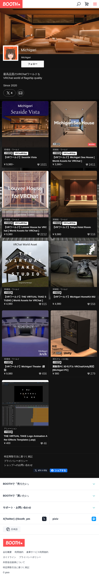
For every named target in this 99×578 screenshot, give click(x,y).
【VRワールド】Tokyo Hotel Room (72, 227)
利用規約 (19, 552)
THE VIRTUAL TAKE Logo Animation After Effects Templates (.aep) (25, 438)
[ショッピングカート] (87, 4)
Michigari (26, 57)
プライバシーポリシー (30, 557)
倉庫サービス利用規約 (37, 552)
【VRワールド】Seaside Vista (20, 157)
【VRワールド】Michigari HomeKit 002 (74, 296)
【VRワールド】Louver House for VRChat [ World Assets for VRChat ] (25, 229)
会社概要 (7, 552)
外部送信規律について (14, 562)
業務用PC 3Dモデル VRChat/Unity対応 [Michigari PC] (73, 368)
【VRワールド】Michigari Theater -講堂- (24, 368)
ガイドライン (9, 557)
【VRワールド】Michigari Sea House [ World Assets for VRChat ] (74, 159)
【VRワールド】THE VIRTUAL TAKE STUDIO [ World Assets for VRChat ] (25, 298)
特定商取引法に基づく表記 (16, 567)
